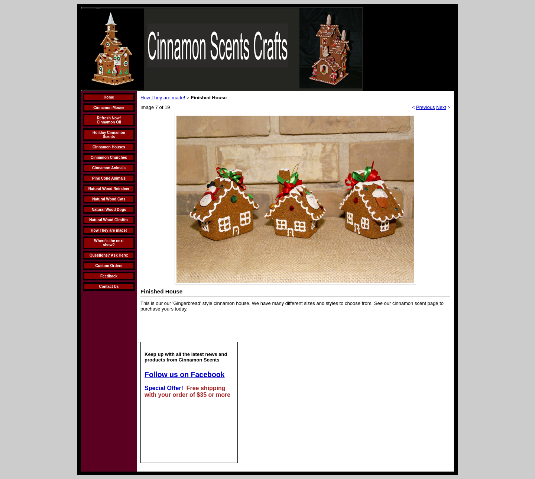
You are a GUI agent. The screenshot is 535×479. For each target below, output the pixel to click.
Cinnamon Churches (109, 157)
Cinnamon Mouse (108, 108)
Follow (157, 374)
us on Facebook (196, 374)
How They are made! (109, 230)
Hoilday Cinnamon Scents (109, 135)
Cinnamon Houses (109, 147)
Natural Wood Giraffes (108, 220)
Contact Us (109, 286)
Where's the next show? (109, 243)
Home (109, 97)
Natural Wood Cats (108, 199)
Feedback (108, 276)
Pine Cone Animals (109, 178)
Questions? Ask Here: (109, 255)
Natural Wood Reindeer (108, 189)
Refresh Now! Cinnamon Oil (109, 120)
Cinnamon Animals (109, 168)
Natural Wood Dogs (109, 210)
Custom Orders (109, 266)
